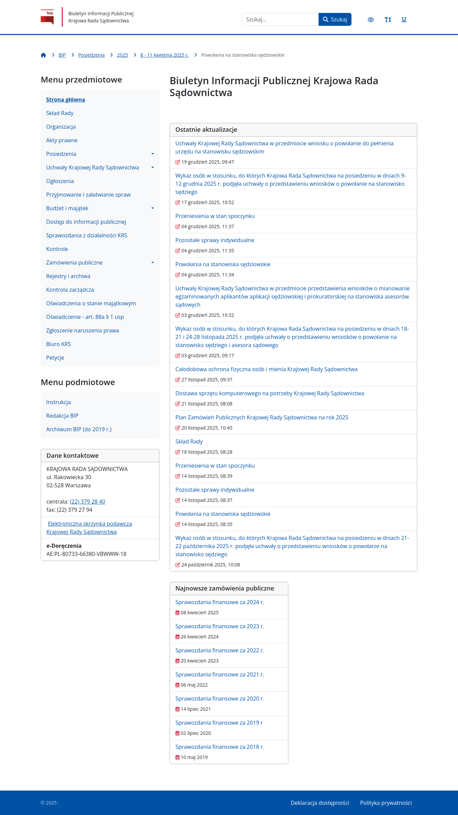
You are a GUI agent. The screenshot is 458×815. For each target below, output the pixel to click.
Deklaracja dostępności (320, 803)
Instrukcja (58, 402)
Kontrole (57, 249)
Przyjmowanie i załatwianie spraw (88, 194)
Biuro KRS (58, 344)
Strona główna (65, 99)
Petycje (55, 357)
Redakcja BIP (62, 415)
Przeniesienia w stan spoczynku (215, 216)
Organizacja (61, 126)
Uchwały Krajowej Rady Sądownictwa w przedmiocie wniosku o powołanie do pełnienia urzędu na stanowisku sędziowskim (284, 147)
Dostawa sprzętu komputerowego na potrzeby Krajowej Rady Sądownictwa (269, 393)
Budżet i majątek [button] (67, 208)
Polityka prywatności (386, 803)
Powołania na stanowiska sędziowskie (222, 264)
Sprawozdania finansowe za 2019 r (219, 722)
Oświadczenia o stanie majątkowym (91, 303)
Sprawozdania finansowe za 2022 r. (219, 650)
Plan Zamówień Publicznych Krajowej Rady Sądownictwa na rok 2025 (261, 417)
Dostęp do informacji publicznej (86, 221)
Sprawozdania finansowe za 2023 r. (219, 626)
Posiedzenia (61, 154)
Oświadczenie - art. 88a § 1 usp (85, 317)
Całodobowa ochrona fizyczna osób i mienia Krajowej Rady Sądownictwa (266, 369)
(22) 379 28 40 (87, 501)
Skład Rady (60, 113)
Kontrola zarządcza (70, 289)
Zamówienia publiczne (74, 262)
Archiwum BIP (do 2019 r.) (78, 429)
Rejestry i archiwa (68, 276)
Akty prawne (62, 140)
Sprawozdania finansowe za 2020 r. (219, 698)
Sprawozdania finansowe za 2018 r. (219, 746)
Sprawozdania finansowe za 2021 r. (219, 674)
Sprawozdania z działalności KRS (86, 235)
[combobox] (280, 19)
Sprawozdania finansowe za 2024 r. (219, 602)
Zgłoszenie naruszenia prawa (82, 330)
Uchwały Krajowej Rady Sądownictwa (92, 167)
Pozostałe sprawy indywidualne (214, 240)
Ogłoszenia (60, 181)
